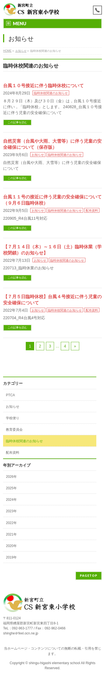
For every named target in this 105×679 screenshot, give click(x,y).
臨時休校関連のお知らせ (51, 93)
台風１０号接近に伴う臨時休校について (43, 85)
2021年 (11, 534)
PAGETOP (88, 575)
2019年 (11, 557)
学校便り (12, 418)
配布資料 (92, 210)
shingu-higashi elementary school (55, 663)
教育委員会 (14, 430)
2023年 (11, 511)
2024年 (11, 500)
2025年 (11, 488)
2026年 (11, 477)
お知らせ (38, 154)
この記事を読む (17, 122)
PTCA (10, 395)
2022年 (11, 523)
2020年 (11, 546)
